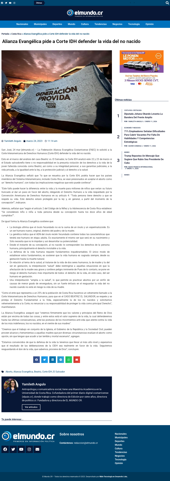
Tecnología (134, 24)
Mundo (71, 24)
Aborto (9, 371)
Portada (5, 33)
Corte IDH (47, 371)
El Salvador (59, 371)
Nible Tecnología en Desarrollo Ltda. (113, 477)
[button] (36, 359)
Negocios (117, 24)
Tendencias (101, 24)
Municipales (40, 24)
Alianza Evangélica (23, 371)
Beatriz (37, 371)
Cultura (85, 24)
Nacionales (22, 24)
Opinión (150, 24)
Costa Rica (16, 33)
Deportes (57, 24)
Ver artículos (31, 407)
